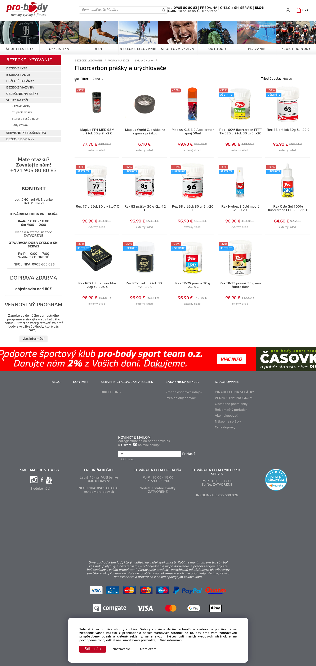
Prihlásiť (188, 454)
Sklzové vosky (21, 106)
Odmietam (148, 649)
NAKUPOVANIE (227, 382)
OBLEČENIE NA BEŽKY (22, 94)
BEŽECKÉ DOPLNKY (20, 139)
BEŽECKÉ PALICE (18, 75)
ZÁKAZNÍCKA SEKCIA (182, 382)
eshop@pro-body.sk (99, 491)
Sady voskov (20, 125)
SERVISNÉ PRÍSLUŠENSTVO (26, 133)
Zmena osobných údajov (184, 392)
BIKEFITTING (111, 392)
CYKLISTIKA (59, 49)
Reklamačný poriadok (231, 409)
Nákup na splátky (228, 421)
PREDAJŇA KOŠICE (99, 470)
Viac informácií (171, 640)
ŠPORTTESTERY (19, 49)
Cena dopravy (225, 427)
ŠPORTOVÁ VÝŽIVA (177, 49)
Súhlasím (92, 649)
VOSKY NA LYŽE (17, 100)
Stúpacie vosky (22, 112)
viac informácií (33, 338)
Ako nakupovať (226, 415)
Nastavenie (121, 649)
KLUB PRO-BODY (296, 49)
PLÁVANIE (257, 49)
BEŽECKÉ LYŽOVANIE (138, 49)
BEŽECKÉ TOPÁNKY (20, 81)
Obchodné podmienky (231, 404)
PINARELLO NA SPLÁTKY (234, 392)
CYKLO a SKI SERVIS (236, 8)
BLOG (56, 382)
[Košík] (301, 10)
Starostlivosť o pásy (25, 119)
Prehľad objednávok (181, 398)
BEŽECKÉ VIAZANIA (20, 87)
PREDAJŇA (208, 8)
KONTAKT (80, 382)
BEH (98, 49)
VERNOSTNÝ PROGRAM (234, 398)
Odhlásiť (127, 459)
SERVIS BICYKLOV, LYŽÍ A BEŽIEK (127, 382)
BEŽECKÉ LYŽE (16, 68)
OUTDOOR (217, 49)
